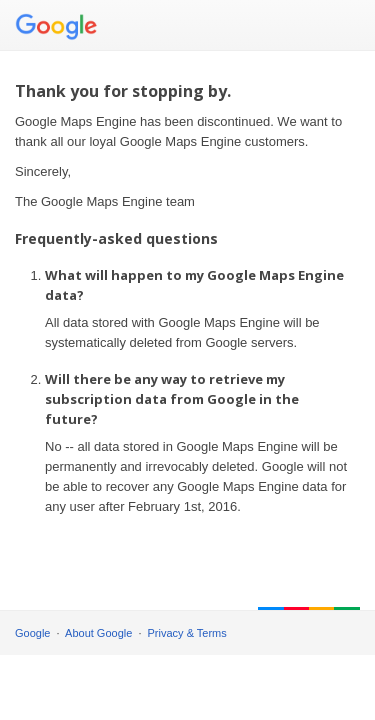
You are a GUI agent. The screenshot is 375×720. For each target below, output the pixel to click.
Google (32, 633)
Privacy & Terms (187, 633)
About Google (98, 633)
